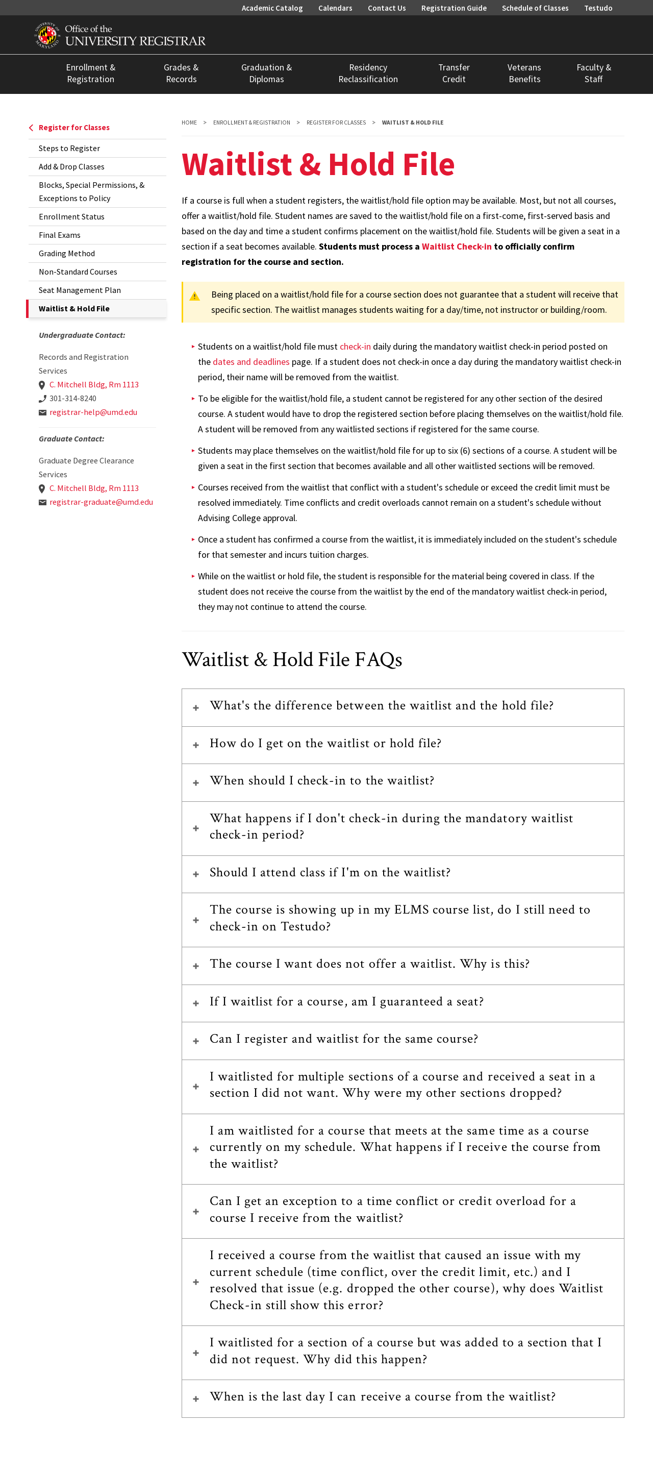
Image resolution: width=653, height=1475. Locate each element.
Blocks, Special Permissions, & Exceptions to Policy (91, 191)
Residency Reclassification (368, 73)
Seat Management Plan (80, 290)
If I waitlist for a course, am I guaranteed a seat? (347, 1001)
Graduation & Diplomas (266, 73)
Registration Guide (454, 8)
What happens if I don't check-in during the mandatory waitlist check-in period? (391, 826)
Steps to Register (69, 148)
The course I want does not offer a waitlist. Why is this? (370, 963)
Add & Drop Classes (72, 166)
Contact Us (387, 8)
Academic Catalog (272, 8)
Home (189, 122)
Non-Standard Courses (78, 271)
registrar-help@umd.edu (93, 412)
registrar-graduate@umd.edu (101, 502)
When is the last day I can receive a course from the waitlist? (383, 1396)
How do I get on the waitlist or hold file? (326, 743)
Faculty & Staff (593, 73)
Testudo (598, 8)
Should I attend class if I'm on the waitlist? (330, 872)
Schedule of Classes (535, 8)
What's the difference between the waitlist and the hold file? (382, 705)
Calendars (335, 8)
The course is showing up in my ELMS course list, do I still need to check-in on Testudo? (400, 918)
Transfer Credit (454, 73)
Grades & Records (181, 73)
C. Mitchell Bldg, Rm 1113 (94, 384)
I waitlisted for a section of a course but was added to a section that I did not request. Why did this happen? (406, 1351)
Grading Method (67, 253)
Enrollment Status (72, 216)
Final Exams (60, 235)
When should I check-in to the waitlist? (322, 780)
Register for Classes (69, 127)
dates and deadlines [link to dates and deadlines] (251, 361)
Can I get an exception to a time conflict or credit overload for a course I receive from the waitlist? (393, 1209)
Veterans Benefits (524, 73)
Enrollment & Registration (90, 73)
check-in (355, 346)
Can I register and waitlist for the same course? (344, 1038)
